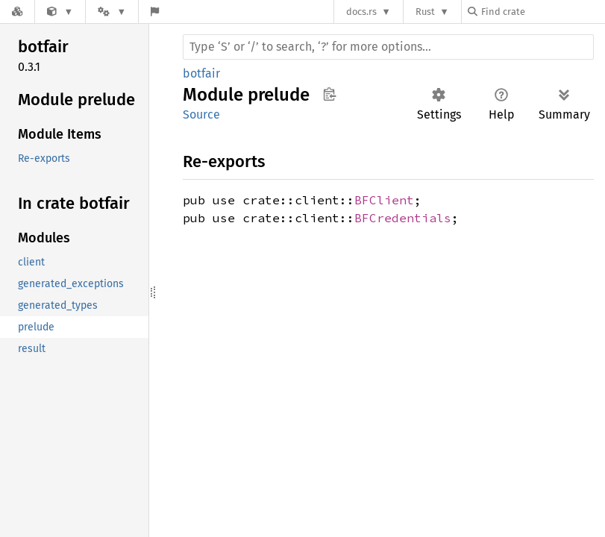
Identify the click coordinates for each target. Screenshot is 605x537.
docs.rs (361, 11)
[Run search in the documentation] (388, 47)
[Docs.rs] (17, 11)
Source (201, 114)
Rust (425, 11)
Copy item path (329, 94)
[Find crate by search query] (542, 11)
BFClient (384, 199)
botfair (201, 73)
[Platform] (112, 11)
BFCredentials (402, 217)
